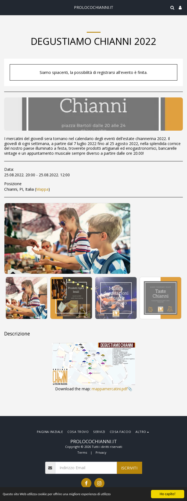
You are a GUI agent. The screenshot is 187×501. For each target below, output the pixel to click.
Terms (82, 452)
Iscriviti (129, 468)
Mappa (42, 189)
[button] (6, 7)
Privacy (101, 452)
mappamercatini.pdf (109, 388)
